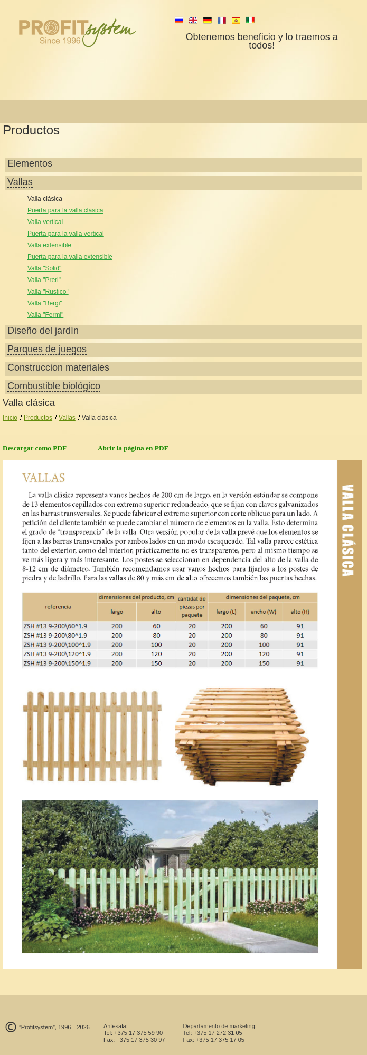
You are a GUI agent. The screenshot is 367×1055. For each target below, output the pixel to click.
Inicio (10, 417)
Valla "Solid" (44, 268)
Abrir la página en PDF (133, 448)
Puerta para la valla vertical (65, 233)
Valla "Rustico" (48, 291)
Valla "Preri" (44, 280)
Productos (38, 417)
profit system (95, 33)
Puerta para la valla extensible (69, 256)
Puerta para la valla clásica (65, 210)
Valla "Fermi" (45, 314)
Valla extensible (49, 245)
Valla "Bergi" (44, 303)
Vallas (67, 417)
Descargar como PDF (35, 448)
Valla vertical (45, 222)
